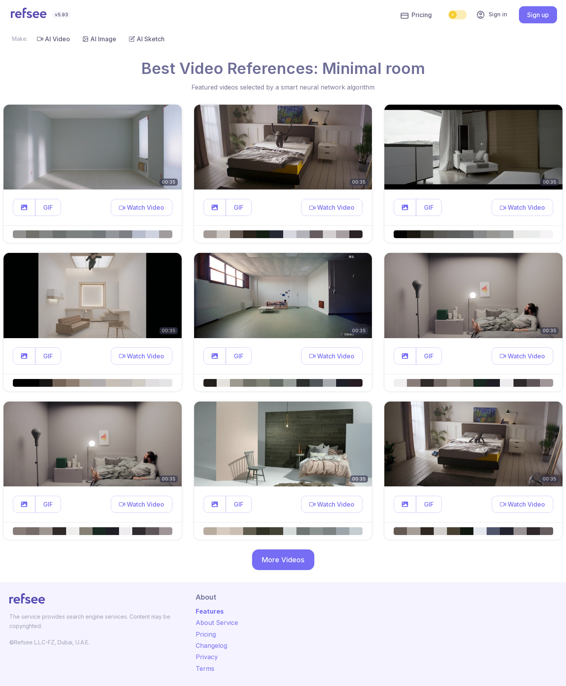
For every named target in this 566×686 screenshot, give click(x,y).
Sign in (491, 14)
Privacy (207, 657)
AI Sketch (147, 39)
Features (210, 611)
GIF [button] (48, 207)
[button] (24, 207)
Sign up (538, 15)
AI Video (53, 39)
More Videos (283, 560)
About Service (217, 622)
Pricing (416, 15)
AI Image (99, 39)
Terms (205, 668)
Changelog (211, 645)
